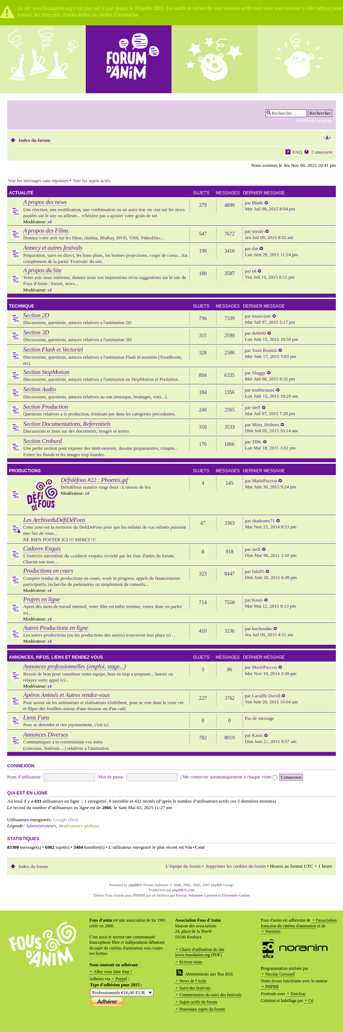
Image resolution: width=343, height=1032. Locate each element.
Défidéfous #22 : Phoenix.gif (94, 480)
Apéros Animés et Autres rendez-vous (66, 695)
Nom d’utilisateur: (24, 776)
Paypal (121, 978)
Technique (21, 306)
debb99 (259, 333)
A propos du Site (42, 270)
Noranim (272, 931)
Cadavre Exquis (42, 548)
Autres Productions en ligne (55, 627)
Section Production (45, 406)
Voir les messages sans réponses (38, 180)
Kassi (257, 600)
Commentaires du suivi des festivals (210, 994)
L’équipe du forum (183, 866)
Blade (257, 202)
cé (50, 221)
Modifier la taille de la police (327, 138)
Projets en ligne (41, 599)
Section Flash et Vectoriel (53, 349)
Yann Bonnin (264, 350)
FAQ (297, 152)
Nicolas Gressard (279, 974)
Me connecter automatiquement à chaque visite (230, 776)
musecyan (261, 316)
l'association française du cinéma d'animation (299, 923)
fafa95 (258, 571)
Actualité (21, 192)
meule (257, 231)
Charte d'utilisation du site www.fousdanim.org (199, 952)
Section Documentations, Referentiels (67, 423)
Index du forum (34, 140)
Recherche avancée (314, 120)
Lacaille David (266, 695)
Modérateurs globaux (79, 825)
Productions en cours (48, 570)
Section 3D (36, 332)
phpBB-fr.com (183, 890)
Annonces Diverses (45, 734)
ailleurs (324, 8)
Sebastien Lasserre (203, 895)
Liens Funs (36, 717)
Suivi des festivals (194, 988)
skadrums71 (263, 520)
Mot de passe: (111, 776)
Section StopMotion (46, 372)
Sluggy (258, 372)
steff (256, 407)
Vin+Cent (195, 847)
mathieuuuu (263, 390)
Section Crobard (42, 441)
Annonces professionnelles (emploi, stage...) (74, 666)
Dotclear (297, 993)
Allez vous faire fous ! (113, 971)
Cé (310, 1000)
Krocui (181, 895)
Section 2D (36, 315)
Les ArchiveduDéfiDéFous (54, 520)
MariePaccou (264, 480)
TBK (256, 441)
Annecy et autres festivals (52, 247)
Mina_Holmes (265, 424)
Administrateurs (41, 825)
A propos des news (44, 202)
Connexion (322, 152)
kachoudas (262, 628)
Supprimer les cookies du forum (235, 866)
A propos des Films (45, 230)
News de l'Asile (192, 980)
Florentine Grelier (236, 895)
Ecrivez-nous (190, 961)
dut (255, 248)
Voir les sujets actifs (92, 180)
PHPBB (272, 986)
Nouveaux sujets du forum (202, 1009)
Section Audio (39, 389)
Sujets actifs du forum (198, 1001)
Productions (25, 470)
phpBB (134, 885)
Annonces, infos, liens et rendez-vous (56, 657)
